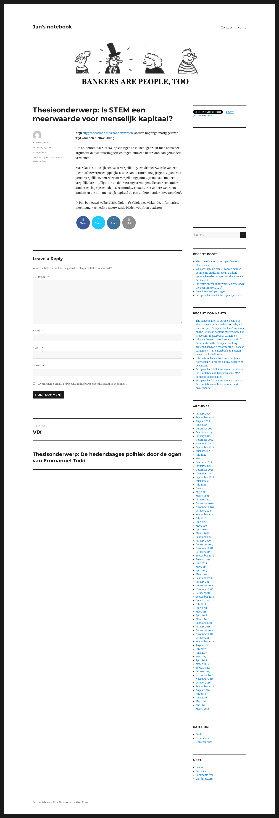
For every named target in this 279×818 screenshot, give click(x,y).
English (200, 734)
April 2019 (201, 570)
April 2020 (201, 529)
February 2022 (204, 462)
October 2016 (203, 682)
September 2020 (205, 514)
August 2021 (203, 480)
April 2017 (201, 660)
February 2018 (204, 622)
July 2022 (201, 454)
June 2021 (201, 488)
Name (38, 330)
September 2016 (205, 686)
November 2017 (204, 634)
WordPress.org (204, 778)
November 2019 (205, 548)
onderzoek (56, 157)
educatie (38, 157)
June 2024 (201, 424)
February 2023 (204, 432)
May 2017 (201, 656)
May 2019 (201, 566)
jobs (46, 157)
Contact (226, 27)
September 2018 (205, 596)
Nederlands (39, 152)
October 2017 (203, 637)
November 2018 (204, 589)
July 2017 (201, 649)
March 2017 (202, 664)
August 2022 (203, 451)
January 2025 (203, 413)
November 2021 (204, 473)
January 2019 (203, 581)
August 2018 (203, 600)
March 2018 (202, 619)
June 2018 (201, 607)
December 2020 (205, 503)
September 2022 (205, 447)
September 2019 (205, 555)
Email (38, 348)
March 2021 (202, 495)
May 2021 (201, 492)
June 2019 (201, 563)
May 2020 (201, 525)
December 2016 (204, 675)
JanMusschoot (41, 142)
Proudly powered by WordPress (70, 802)
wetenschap (40, 161)
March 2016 (202, 708)
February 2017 (204, 667)
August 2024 (203, 421)
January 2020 (203, 540)
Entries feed (202, 771)
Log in (199, 767)
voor (101, 133)
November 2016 (205, 678)
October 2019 (203, 551)
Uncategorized (204, 741)
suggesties (90, 133)
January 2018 (203, 626)
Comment (41, 276)
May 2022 (201, 458)
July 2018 (201, 604)
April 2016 (201, 705)
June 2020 (201, 522)
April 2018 (201, 615)
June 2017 (201, 652)
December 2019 (204, 544)
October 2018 (203, 593)
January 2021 (203, 499)
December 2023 (204, 428)
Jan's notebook (52, 27)
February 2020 (204, 537)
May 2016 (201, 701)
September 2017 (205, 641)
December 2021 (204, 469)
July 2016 (201, 693)
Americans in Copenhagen (211, 291)
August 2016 (203, 690)
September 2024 (205, 417)
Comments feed (205, 775)
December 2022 (205, 439)
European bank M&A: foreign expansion (218, 295)
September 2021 (205, 477)
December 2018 (204, 585)
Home (241, 27)
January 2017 (203, 671)
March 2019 (202, 574)
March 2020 (202, 533)
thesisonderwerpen (119, 133)
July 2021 (201, 484)
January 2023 (203, 436)
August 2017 (203, 645)
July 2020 (201, 518)
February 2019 (204, 578)
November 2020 (205, 507)
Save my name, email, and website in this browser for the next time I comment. (82, 383)
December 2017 (204, 630)
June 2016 (201, 697)
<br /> (219, 196)
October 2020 (203, 510)
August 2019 (203, 559)
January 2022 (203, 466)
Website (39, 365)
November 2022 (205, 443)
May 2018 (201, 611)
